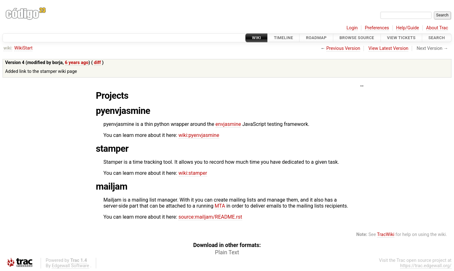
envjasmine (228, 124)
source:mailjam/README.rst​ (210, 217)
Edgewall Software (70, 265)
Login (352, 28)
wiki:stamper (192, 173)
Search (436, 37)
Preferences (377, 28)
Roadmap (316, 37)
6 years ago (77, 62)
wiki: (8, 48)
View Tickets (401, 37)
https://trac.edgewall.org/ (425, 265)
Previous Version (343, 48)
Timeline (283, 37)
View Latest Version (389, 48)
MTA (220, 206)
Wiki (256, 37)
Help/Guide (407, 28)
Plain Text (227, 252)
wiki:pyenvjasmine (198, 135)
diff (97, 62)
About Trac (437, 28)
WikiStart (23, 48)
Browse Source (357, 37)
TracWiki (385, 234)
